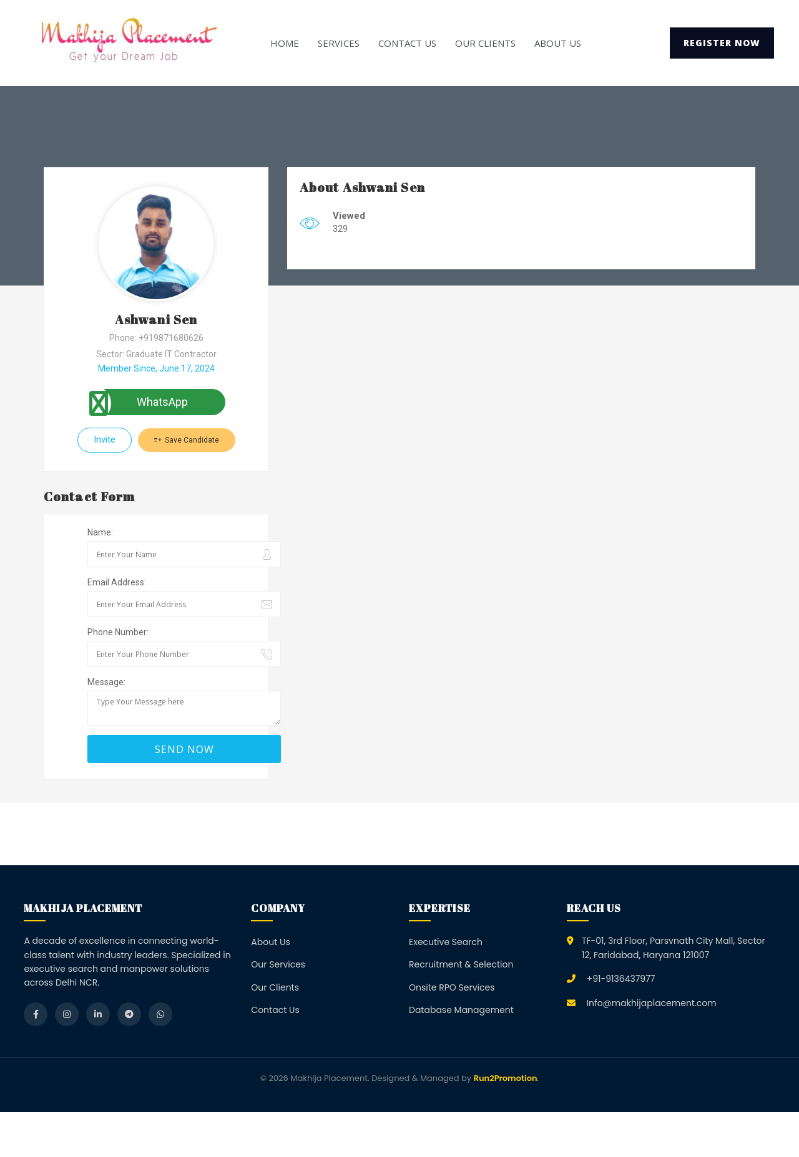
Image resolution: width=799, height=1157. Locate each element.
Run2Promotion (505, 1078)
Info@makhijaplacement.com (652, 1003)
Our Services (278, 964)
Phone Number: (118, 632)
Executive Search (446, 942)
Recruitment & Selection (461, 964)
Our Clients (485, 43)
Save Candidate (186, 440)
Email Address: (116, 582)
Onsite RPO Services (452, 987)
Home (284, 43)
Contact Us (407, 43)
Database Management (461, 1010)
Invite (104, 439)
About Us (557, 43)
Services (339, 43)
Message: (106, 682)
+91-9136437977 (621, 978)
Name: (100, 532)
